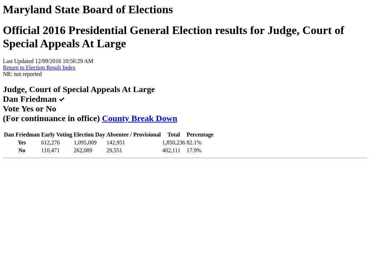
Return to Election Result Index (39, 67)
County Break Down (139, 118)
